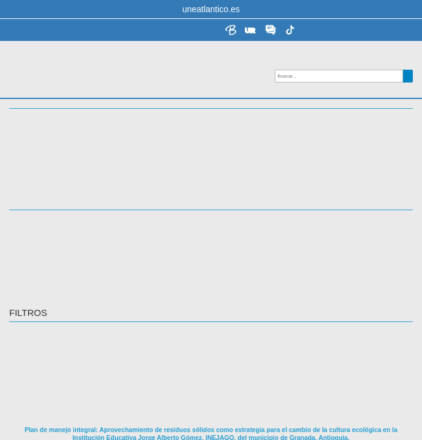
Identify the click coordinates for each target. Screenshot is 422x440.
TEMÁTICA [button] (32, 156)
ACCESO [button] (28, 176)
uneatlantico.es (210, 9)
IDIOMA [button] (25, 195)
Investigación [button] (45, 116)
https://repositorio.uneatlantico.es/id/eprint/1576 (110, 421)
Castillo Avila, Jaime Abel (57, 342)
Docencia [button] (33, 136)
